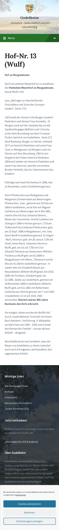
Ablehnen (29, 512)
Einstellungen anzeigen (29, 521)
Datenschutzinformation (18, 403)
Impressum (11, 397)
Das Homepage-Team (16, 386)
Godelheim (29, 18)
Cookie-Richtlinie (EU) (17, 408)
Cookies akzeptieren (30, 503)
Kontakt (9, 391)
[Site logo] (30, 12)
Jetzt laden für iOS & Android (21, 442)
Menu (29, 38)
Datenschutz (20, 495)
